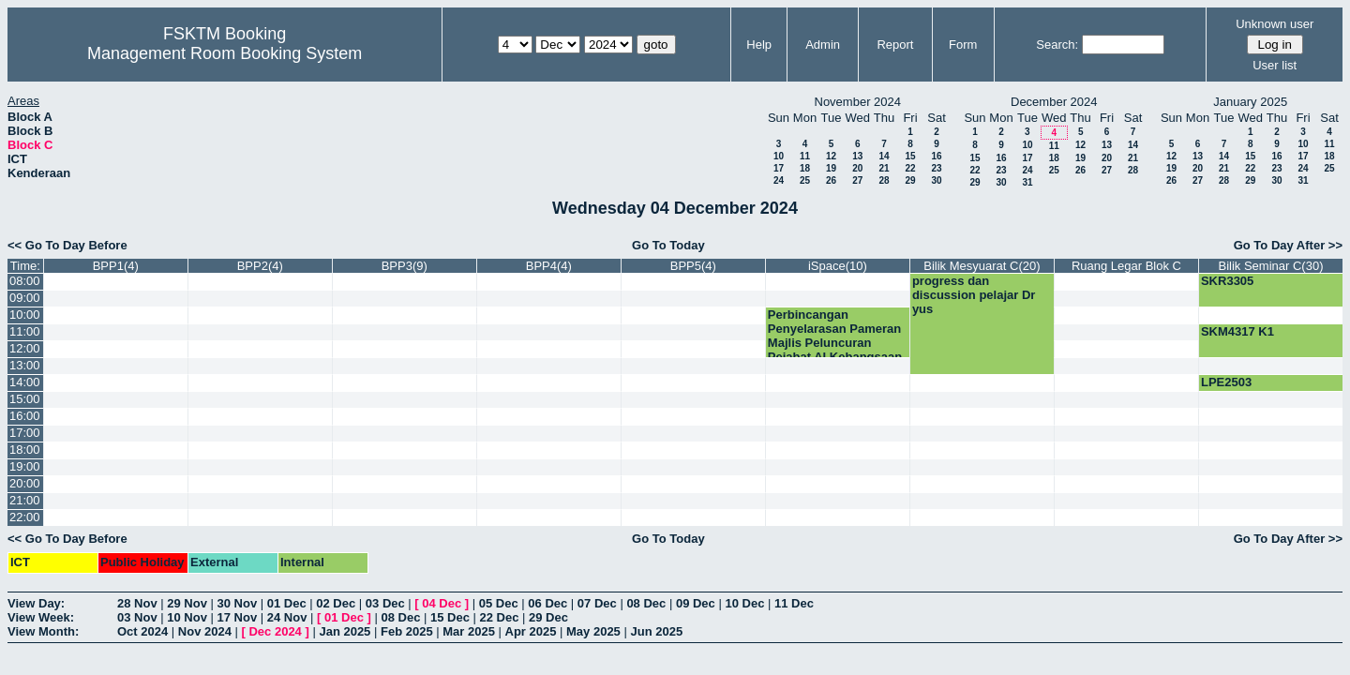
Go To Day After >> (1288, 245)
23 (936, 168)
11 (805, 156)
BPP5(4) (693, 266)
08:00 (24, 281)
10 (778, 156)
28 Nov (137, 603)
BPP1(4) (116, 266)
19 (831, 168)
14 (883, 156)
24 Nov (287, 617)
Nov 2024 (205, 631)
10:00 (24, 315)
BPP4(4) (549, 266)
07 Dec (597, 603)
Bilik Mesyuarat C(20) (981, 266)
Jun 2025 (656, 631)
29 (910, 180)
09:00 (24, 298)
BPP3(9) (405, 266)
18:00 (24, 449)
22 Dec (499, 617)
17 (778, 168)
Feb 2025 (407, 631)
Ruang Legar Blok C (1126, 266)
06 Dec (547, 603)
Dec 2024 (274, 631)
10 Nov (187, 617)
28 (883, 180)
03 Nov (137, 617)
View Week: (41, 617)
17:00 (24, 433)
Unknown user (1274, 24)
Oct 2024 (142, 631)
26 (831, 180)
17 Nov (238, 617)
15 (910, 156)
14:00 (24, 382)
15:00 (24, 399)
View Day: (36, 603)
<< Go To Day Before (68, 245)
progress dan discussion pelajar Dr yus (974, 295)
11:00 (24, 331)
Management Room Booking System (224, 53)
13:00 (24, 365)
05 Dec (498, 603)
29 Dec (548, 617)
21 (883, 168)
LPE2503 (1226, 382)
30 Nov (238, 603)
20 (857, 168)
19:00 (24, 466)
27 (857, 180)
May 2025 (593, 631)
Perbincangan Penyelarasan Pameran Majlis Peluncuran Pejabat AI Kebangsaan (835, 336)
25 (805, 180)
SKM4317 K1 (1237, 331)
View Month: (43, 631)
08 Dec (646, 603)
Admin (822, 45)
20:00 (24, 483)
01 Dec (287, 603)
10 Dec (744, 603)
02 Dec (335, 603)
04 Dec (441, 603)
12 (831, 156)
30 (936, 180)
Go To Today (668, 245)
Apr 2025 (531, 631)
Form (963, 45)
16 (936, 156)
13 (857, 156)
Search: (1057, 45)
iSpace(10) (837, 266)
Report (895, 45)
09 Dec (695, 603)
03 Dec (385, 603)
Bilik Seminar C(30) (1270, 266)
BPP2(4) (260, 266)
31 (1027, 182)
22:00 (24, 517)
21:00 (24, 500)
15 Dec (450, 617)
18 (805, 168)
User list (1274, 65)
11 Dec (794, 603)
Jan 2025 (344, 631)
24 (778, 180)
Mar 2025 (468, 631)
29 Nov (187, 603)
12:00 (24, 348)
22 (910, 168)
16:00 (24, 416)
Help (759, 45)
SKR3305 (1227, 281)
